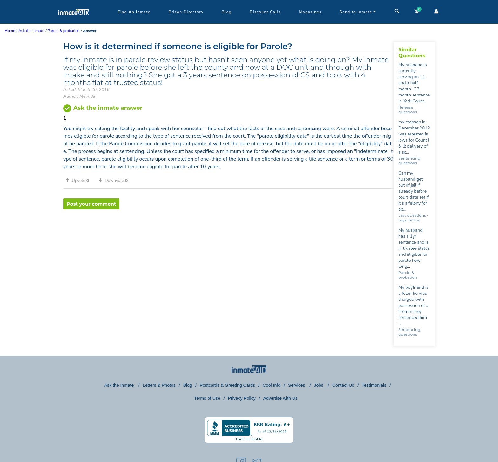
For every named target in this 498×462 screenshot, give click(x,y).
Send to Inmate (358, 12)
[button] (79, 180)
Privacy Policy (242, 398)
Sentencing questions (409, 160)
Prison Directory (186, 12)
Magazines (310, 12)
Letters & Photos (159, 385)
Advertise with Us (280, 398)
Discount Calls (265, 12)
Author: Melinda (79, 96)
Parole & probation (407, 275)
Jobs (319, 385)
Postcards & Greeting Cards (227, 385)
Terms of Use (207, 398)
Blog (227, 12)
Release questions (407, 109)
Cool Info (271, 385)
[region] (228, 230)
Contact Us (343, 385)
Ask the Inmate (119, 385)
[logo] (73, 22)
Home (10, 30)
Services (297, 385)
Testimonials (374, 385)
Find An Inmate (134, 12)
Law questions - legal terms (413, 217)
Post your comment (91, 204)
